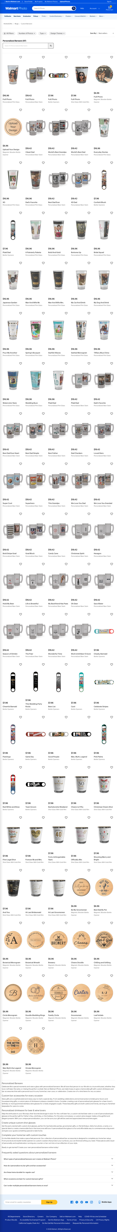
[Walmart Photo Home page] (16, 8)
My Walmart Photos (51, 1)
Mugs (17, 24)
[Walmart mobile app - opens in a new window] (105, 1202)
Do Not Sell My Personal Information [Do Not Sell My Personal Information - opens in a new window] (56, 1223)
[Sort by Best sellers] (106, 33)
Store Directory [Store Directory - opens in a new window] (29, 1217)
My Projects (39, 1)
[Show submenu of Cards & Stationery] (63, 16)
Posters (68, 16)
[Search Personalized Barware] (25, 46)
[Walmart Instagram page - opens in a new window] (91, 1202)
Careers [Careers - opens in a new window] (40, 1217)
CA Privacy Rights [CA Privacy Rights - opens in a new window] (102, 1220)
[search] (51, 46)
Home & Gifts (8, 24)
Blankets (92, 16)
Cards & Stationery (56, 16)
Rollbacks (7, 16)
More (101, 16)
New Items (17, 16)
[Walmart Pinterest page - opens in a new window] (81, 1202)
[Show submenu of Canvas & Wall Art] (87, 16)
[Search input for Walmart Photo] (52, 8)
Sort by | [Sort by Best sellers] (93, 33)
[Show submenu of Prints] (46, 16)
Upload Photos (65, 1)
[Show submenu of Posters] (72, 16)
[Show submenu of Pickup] (39, 16)
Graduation (27, 16)
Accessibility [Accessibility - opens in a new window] (24, 1220)
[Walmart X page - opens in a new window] (76, 1202)
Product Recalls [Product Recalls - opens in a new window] (11, 1220)
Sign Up (49, 1202)
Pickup (35, 16)
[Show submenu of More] (103, 16)
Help (82, 8)
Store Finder (28, 1)
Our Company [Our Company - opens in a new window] (51, 1217)
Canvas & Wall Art (80, 16)
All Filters (9, 33)
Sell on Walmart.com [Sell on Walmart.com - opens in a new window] (68, 1217)
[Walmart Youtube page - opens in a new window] (86, 1202)
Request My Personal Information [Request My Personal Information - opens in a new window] (85, 1223)
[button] (13, 57)
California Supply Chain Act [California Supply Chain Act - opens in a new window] (29, 1223)
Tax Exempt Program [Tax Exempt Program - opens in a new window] (37, 1220)
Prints (44, 16)
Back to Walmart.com (12, 1)
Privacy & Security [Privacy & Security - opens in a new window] (86, 1220)
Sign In (109, 1)
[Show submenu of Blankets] (96, 16)
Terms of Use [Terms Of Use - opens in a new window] (72, 1220)
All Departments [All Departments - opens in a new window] (14, 1217)
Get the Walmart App (56, 1220)
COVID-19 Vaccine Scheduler (95, 1217)
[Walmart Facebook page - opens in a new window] (71, 1202)
